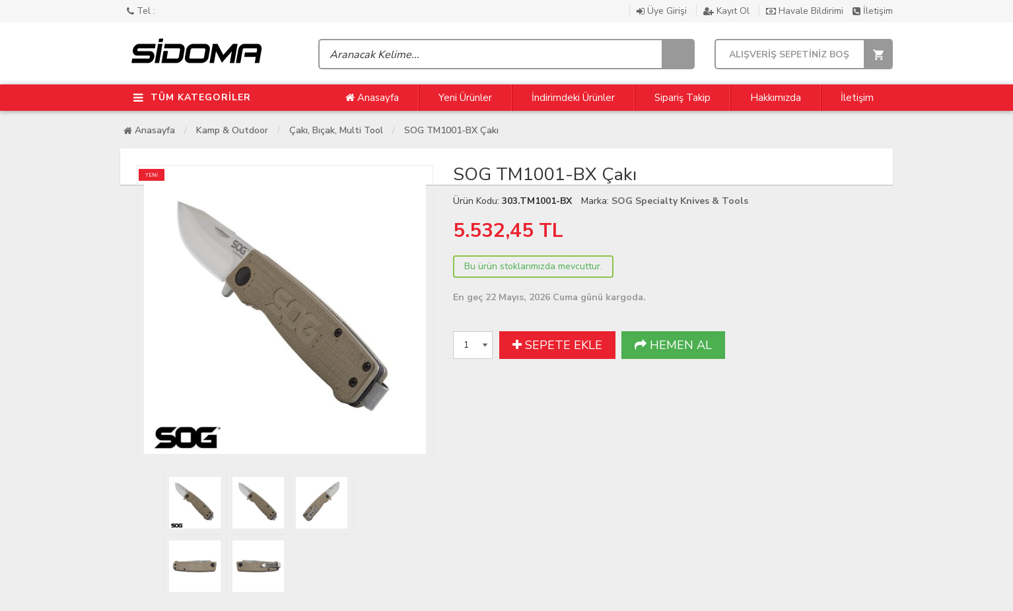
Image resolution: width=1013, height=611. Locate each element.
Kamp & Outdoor (232, 130)
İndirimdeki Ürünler (573, 97)
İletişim (873, 11)
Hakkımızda (775, 97)
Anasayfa (372, 97)
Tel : (141, 11)
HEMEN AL (673, 345)
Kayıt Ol (727, 11)
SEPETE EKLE (557, 345)
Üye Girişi (663, 11)
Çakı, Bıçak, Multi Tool (336, 130)
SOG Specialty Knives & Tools (679, 201)
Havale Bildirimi (806, 11)
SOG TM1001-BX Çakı (451, 130)
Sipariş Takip (682, 97)
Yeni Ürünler (465, 97)
